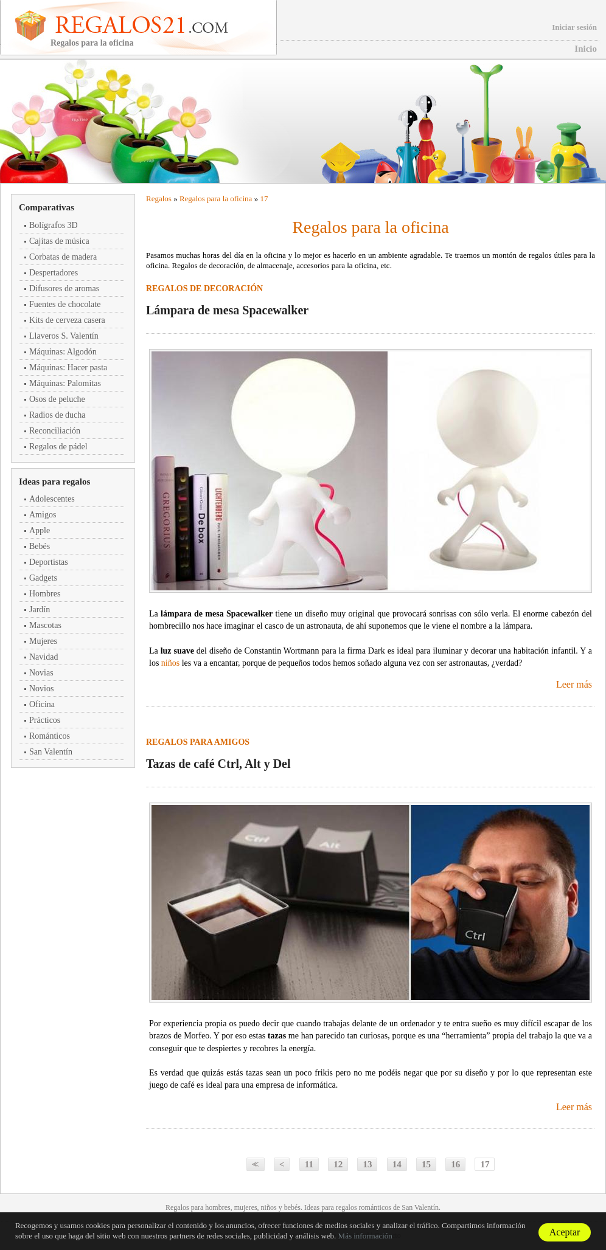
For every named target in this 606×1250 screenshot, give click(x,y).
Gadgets (43, 577)
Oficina (42, 704)
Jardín (39, 609)
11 (309, 1164)
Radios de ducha (57, 415)
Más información (365, 1235)
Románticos (49, 736)
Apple (39, 530)
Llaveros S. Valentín (64, 335)
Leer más (574, 684)
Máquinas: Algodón (63, 351)
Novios (41, 688)
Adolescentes (52, 498)
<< (254, 1164)
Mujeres (43, 641)
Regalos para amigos (197, 742)
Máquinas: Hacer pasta (68, 367)
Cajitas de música (59, 241)
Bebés (39, 546)
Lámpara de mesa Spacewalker (227, 310)
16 (455, 1164)
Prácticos (44, 720)
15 (426, 1164)
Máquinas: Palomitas (65, 383)
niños (170, 663)
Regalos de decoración (204, 288)
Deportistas (48, 562)
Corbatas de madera (63, 256)
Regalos (159, 198)
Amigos (42, 514)
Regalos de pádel (58, 446)
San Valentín (50, 751)
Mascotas (45, 625)
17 (264, 198)
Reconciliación (54, 430)
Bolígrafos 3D (53, 225)
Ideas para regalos (54, 481)
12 (338, 1164)
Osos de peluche (57, 399)
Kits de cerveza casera (67, 320)
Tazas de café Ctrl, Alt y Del (218, 763)
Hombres (44, 593)
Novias (41, 672)
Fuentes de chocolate (64, 304)
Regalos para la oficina (215, 198)
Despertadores (53, 272)
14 (397, 1164)
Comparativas (46, 207)
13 (367, 1164)
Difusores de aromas (64, 288)
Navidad (43, 656)
